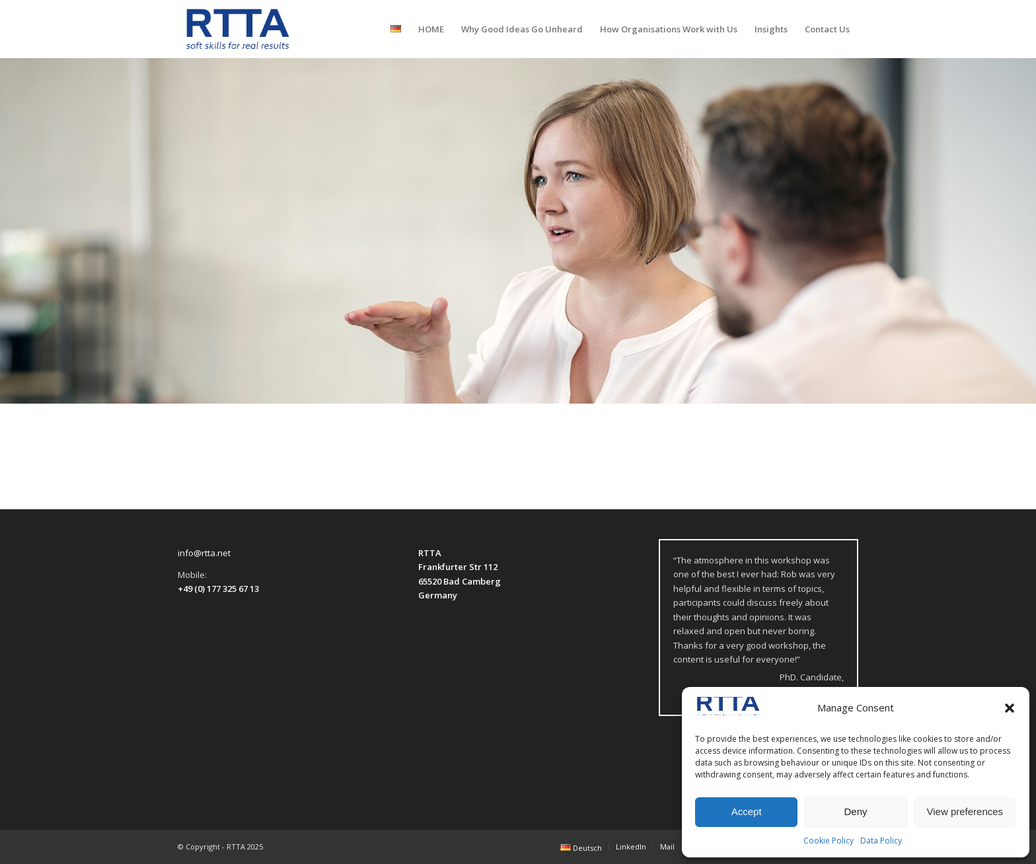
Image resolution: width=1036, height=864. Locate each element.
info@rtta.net (204, 553)
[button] (1009, 708)
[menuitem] (396, 29)
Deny (855, 811)
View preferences (965, 811)
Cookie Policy (828, 840)
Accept (746, 811)
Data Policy (881, 840)
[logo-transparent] (238, 29)
